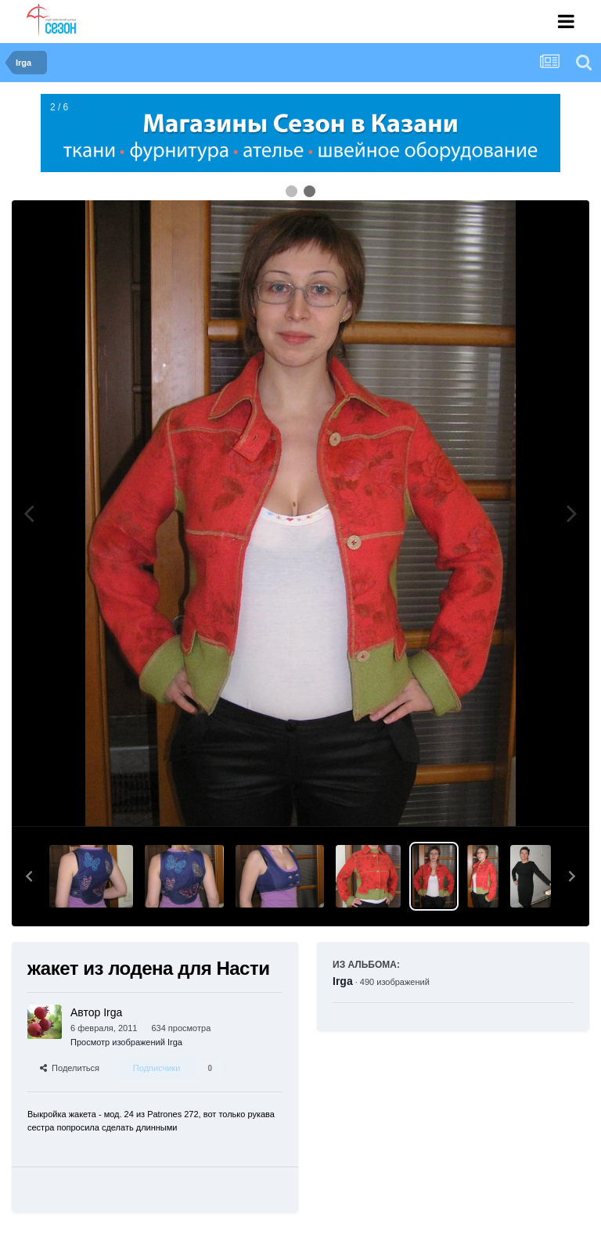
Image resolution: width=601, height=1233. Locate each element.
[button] (29, 876)
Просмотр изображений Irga (126, 1042)
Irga (343, 981)
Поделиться (69, 1068)
